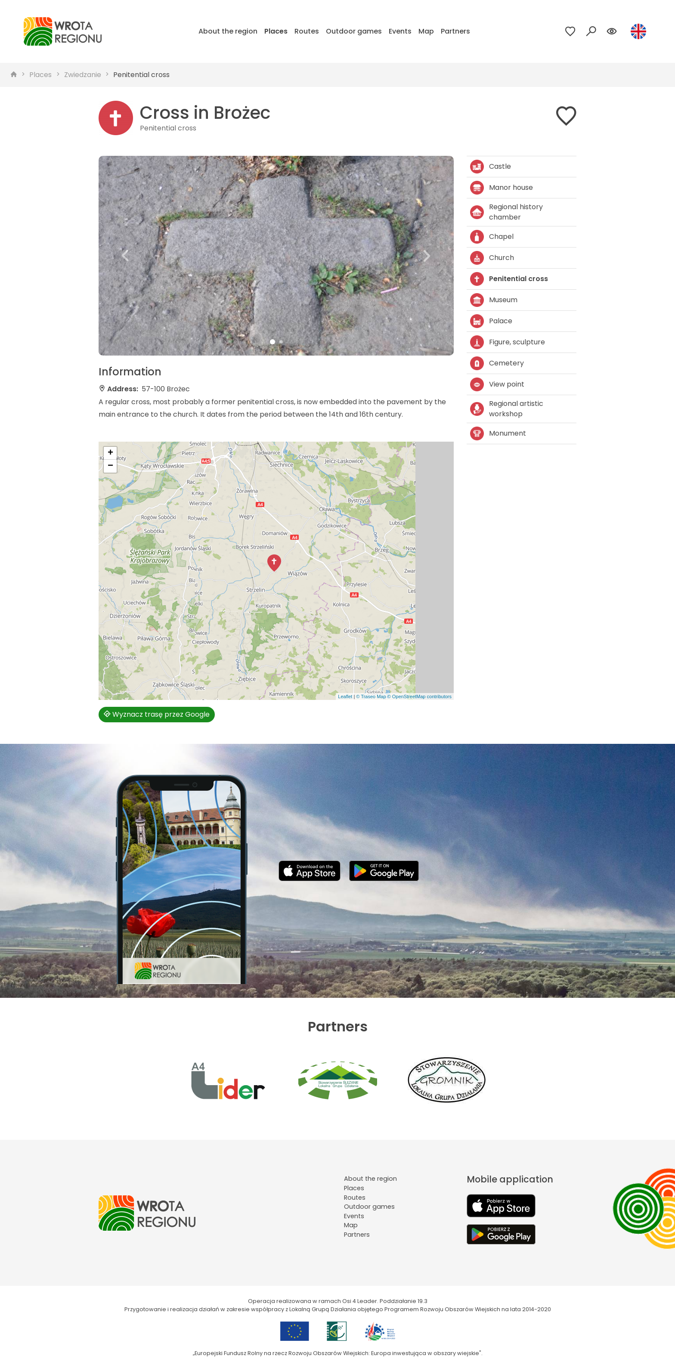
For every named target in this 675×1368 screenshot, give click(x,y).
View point (497, 384)
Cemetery (497, 363)
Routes (306, 31)
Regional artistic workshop (506, 409)
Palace (491, 321)
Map (426, 31)
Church (492, 258)
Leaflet (345, 696)
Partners (455, 31)
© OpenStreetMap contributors (419, 696)
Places (276, 31)
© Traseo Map (371, 696)
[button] (125, 256)
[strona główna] (13, 75)
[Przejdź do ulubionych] (570, 31)
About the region (227, 31)
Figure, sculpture (507, 342)
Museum (493, 300)
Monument (498, 433)
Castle (490, 166)
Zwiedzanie (82, 75)
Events (400, 31)
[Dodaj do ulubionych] (566, 117)
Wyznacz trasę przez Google (157, 714)
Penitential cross (141, 75)
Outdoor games (354, 31)
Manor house (501, 188)
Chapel (492, 237)
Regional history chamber (506, 212)
